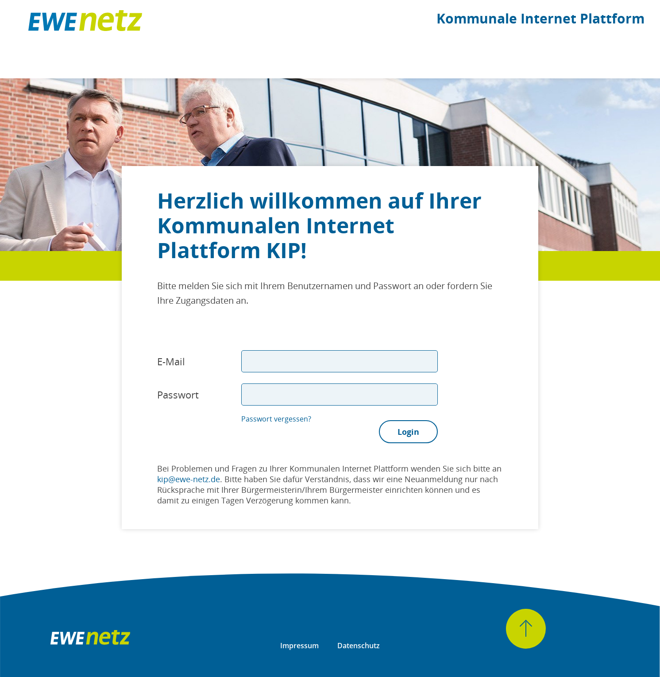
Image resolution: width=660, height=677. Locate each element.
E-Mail (171, 361)
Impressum (299, 645)
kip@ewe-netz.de (188, 479)
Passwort (178, 394)
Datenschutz (358, 645)
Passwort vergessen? (276, 419)
